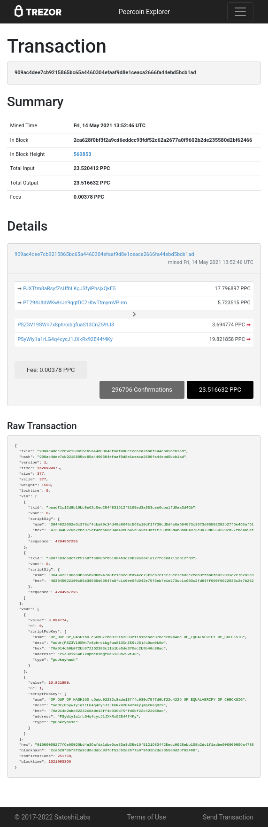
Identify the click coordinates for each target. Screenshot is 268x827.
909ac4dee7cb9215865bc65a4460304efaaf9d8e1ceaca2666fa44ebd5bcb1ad (104, 254)
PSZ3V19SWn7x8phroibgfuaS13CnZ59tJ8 (65, 325)
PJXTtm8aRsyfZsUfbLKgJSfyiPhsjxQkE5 (69, 289)
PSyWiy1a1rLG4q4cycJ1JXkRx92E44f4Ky (65, 339)
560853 (83, 154)
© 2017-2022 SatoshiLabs (53, 817)
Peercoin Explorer (144, 11)
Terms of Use (146, 817)
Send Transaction (228, 817)
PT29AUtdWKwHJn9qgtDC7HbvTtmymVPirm (75, 303)
